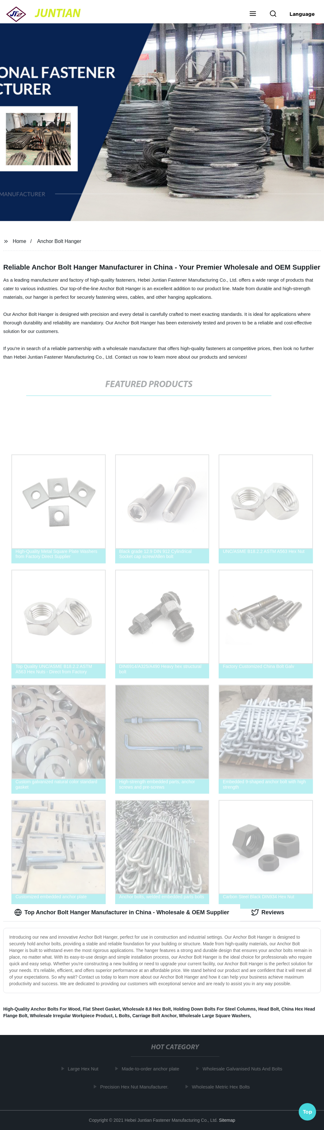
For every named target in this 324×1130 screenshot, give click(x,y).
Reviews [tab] (267, 912)
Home (19, 241)
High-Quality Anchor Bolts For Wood (41, 1009)
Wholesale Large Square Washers (214, 1015)
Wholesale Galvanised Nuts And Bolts (244, 1068)
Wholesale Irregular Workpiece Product (71, 1015)
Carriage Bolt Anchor (154, 1015)
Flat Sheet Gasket (101, 1009)
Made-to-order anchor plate (153, 1068)
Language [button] (302, 14)
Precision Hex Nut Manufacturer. (137, 1086)
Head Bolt (268, 1009)
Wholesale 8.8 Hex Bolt (146, 1009)
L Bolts (122, 1015)
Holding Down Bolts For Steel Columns (214, 1009)
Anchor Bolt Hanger (59, 241)
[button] (252, 14)
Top (307, 1111)
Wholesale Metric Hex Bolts (223, 1086)
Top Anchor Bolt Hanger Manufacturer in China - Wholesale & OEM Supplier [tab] (121, 912)
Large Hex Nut (85, 1068)
